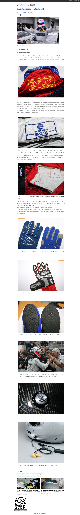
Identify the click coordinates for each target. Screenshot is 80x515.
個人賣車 (71, 0)
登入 (79, 0)
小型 (36, 474)
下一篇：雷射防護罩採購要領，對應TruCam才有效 (52, 490)
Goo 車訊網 (23, 12)
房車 (27, 474)
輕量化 (40, 474)
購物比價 (2, 0)
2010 (19, 474)
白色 (32, 474)
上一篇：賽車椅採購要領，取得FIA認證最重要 (27, 490)
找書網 (5, 0)
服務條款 (40, 513)
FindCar (37, 513)
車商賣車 (75, 0)
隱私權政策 (44, 513)
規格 (23, 474)
